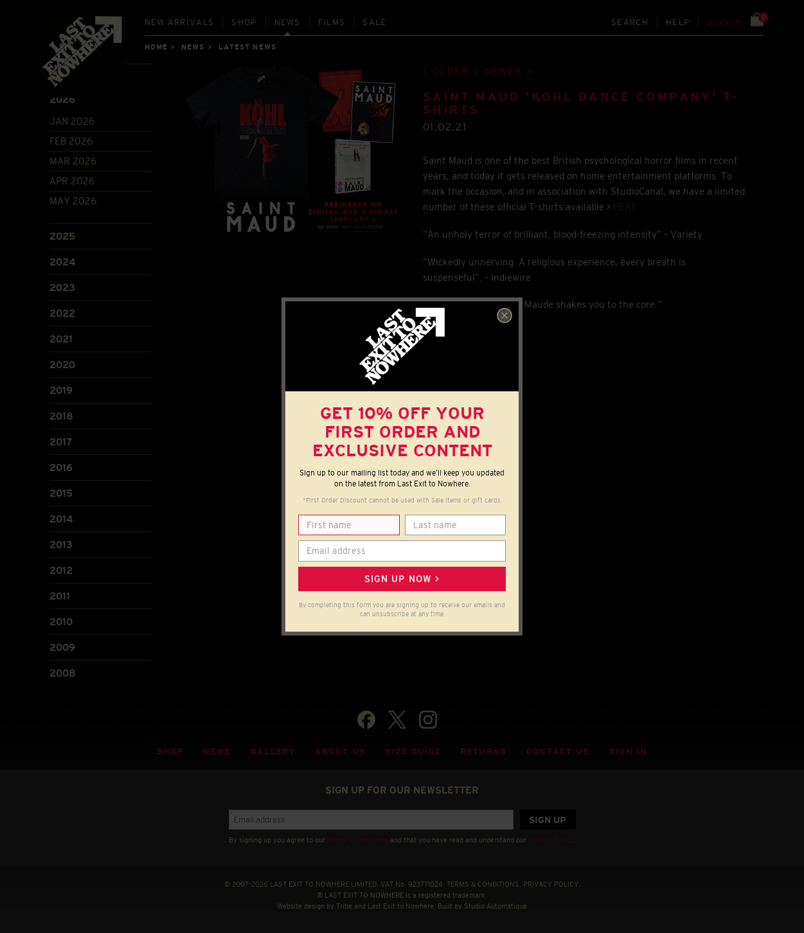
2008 (62, 673)
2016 (61, 467)
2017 (60, 441)
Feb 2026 (71, 141)
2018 (61, 416)
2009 (62, 647)
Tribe (344, 906)
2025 (62, 236)
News (287, 22)
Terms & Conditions (357, 840)
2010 (61, 621)
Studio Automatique (495, 906)
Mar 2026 (72, 161)
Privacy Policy (550, 840)
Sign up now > (401, 579)
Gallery (273, 751)
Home (156, 47)
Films (332, 22)
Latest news (247, 47)
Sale (374, 22)
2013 (61, 544)
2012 (61, 570)
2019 (61, 390)
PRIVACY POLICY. (551, 884)
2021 (61, 338)
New (180, 22)
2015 (61, 493)
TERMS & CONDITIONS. (484, 884)
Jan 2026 (71, 121)
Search (629, 22)
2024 (62, 261)
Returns (483, 751)
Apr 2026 (71, 180)
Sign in (724, 22)
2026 (62, 99)
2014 (61, 518)
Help (678, 22)
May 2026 (72, 200)
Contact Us (558, 751)
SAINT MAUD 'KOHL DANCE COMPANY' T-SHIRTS (581, 103)
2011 (59, 596)
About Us (340, 751)
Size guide (413, 751)
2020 (62, 364)
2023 (62, 287)
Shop (243, 22)
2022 (62, 313)
